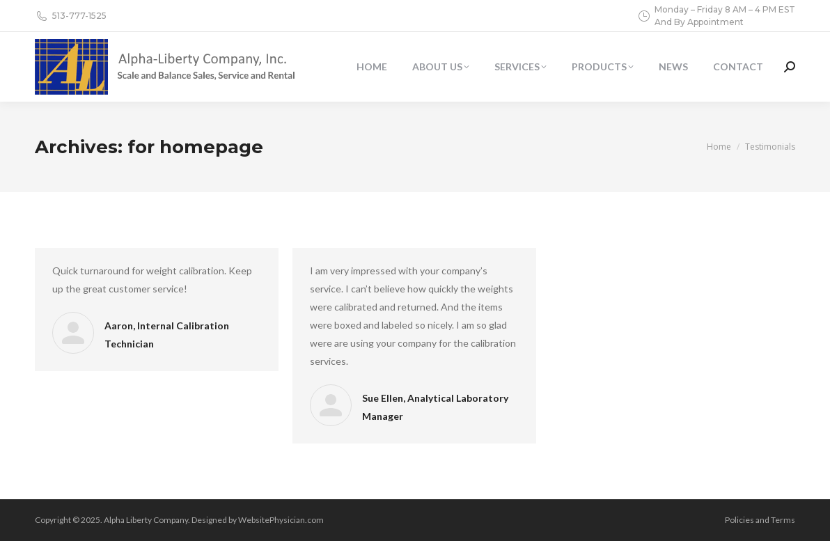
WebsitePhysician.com (281, 520)
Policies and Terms (760, 520)
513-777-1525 (71, 16)
